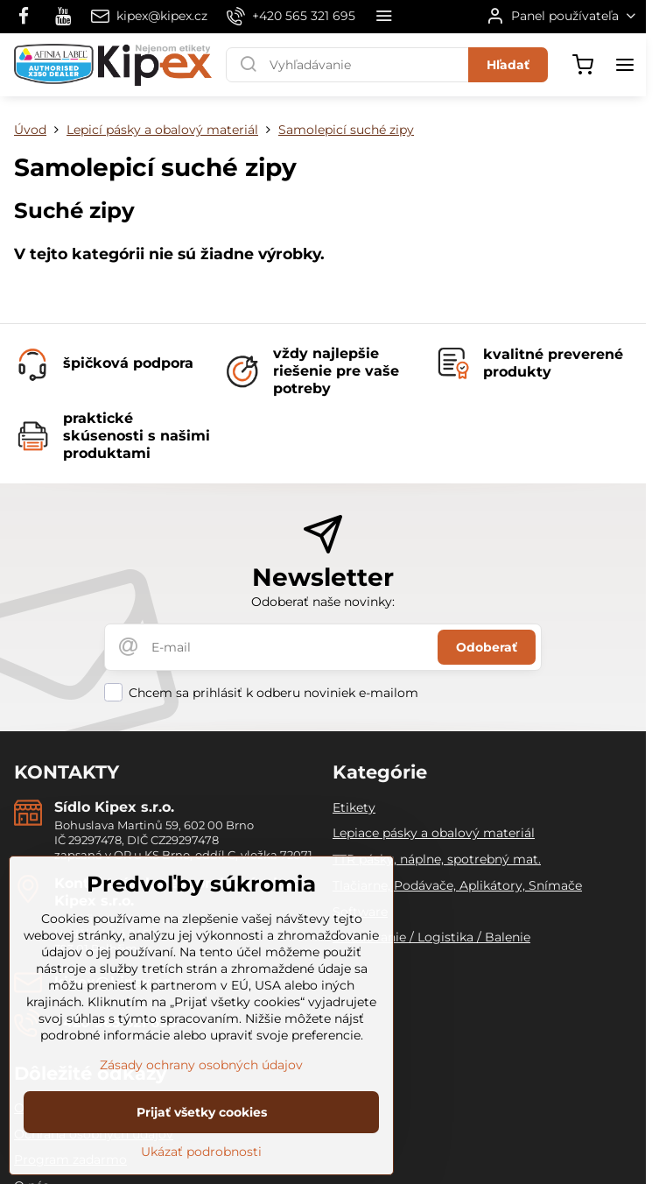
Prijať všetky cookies (202, 1137)
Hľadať (508, 65)
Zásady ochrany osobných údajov (201, 1089)
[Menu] (625, 64)
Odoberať (486, 647)
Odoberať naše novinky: (323, 602)
